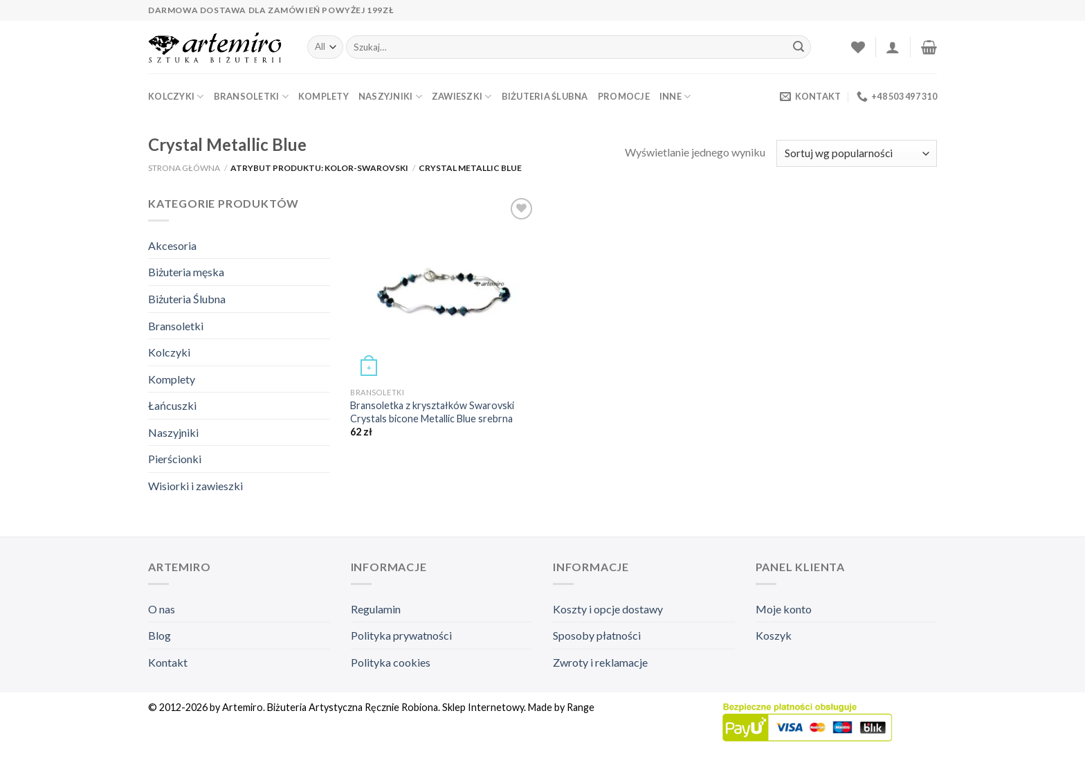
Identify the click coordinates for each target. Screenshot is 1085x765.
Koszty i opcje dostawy (608, 608)
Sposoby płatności (597, 635)
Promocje (624, 96)
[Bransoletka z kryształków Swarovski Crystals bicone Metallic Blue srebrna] (443, 288)
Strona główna (184, 168)
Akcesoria (172, 245)
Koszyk (774, 635)
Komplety (323, 96)
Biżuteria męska (186, 271)
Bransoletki (251, 96)
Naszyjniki (390, 96)
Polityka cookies (390, 662)
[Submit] (798, 47)
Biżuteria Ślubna (545, 96)
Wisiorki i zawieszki (195, 485)
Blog (159, 635)
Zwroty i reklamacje (600, 662)
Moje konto (784, 608)
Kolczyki (176, 96)
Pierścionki (174, 458)
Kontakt (168, 662)
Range (580, 707)
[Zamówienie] (856, 153)
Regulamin (376, 608)
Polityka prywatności (401, 635)
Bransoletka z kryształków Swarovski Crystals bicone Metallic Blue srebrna (432, 411)
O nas (161, 608)
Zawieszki (462, 96)
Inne (675, 96)
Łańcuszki (172, 405)
